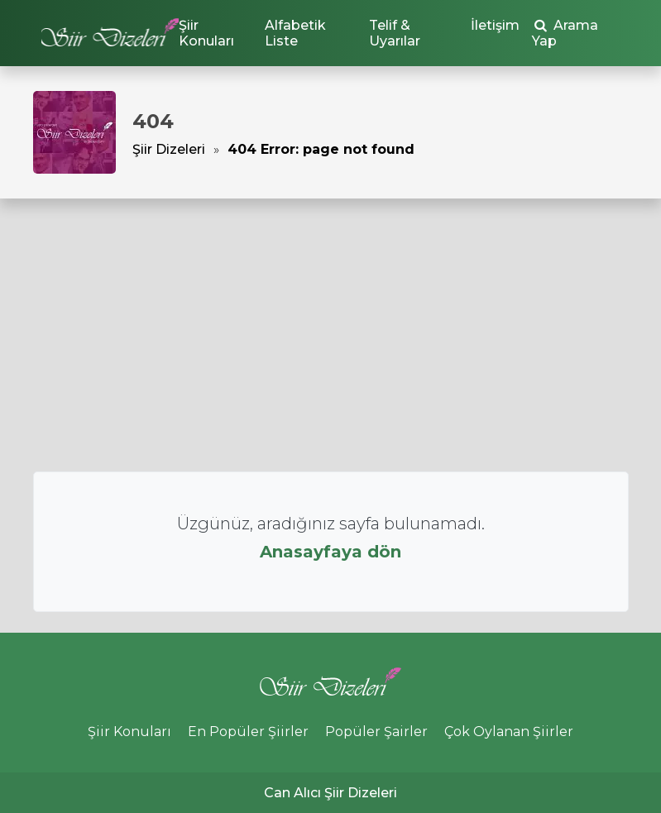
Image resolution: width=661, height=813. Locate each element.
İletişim (495, 25)
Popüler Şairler (376, 731)
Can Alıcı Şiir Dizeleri (330, 793)
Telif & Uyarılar (394, 33)
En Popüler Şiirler (248, 731)
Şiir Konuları (206, 33)
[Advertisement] (330, 335)
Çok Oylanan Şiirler (508, 731)
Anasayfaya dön (330, 552)
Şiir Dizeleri (168, 149)
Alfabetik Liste (295, 33)
